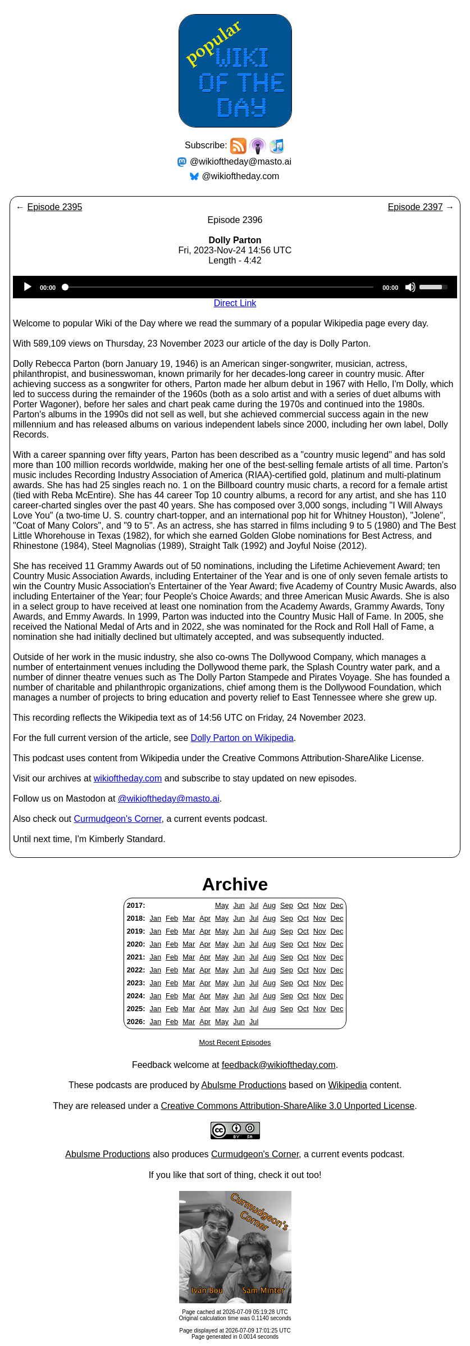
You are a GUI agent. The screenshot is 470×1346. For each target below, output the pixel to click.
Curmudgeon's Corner (118, 819)
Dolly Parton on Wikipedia (242, 738)
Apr (205, 918)
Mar (188, 918)
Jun (239, 905)
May (222, 905)
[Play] (27, 287)
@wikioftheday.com (241, 176)
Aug (269, 905)
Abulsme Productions (243, 1085)
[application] (235, 287)
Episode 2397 (415, 207)
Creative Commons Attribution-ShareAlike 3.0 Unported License (287, 1106)
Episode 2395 (54, 207)
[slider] (219, 287)
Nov (319, 905)
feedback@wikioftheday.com (279, 1065)
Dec (337, 905)
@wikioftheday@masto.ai (240, 161)
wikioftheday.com (128, 778)
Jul (253, 905)
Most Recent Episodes (235, 1042)
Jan (155, 918)
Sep (286, 905)
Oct (303, 905)
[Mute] (410, 287)
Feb (172, 918)
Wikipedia (347, 1085)
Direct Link (235, 303)
